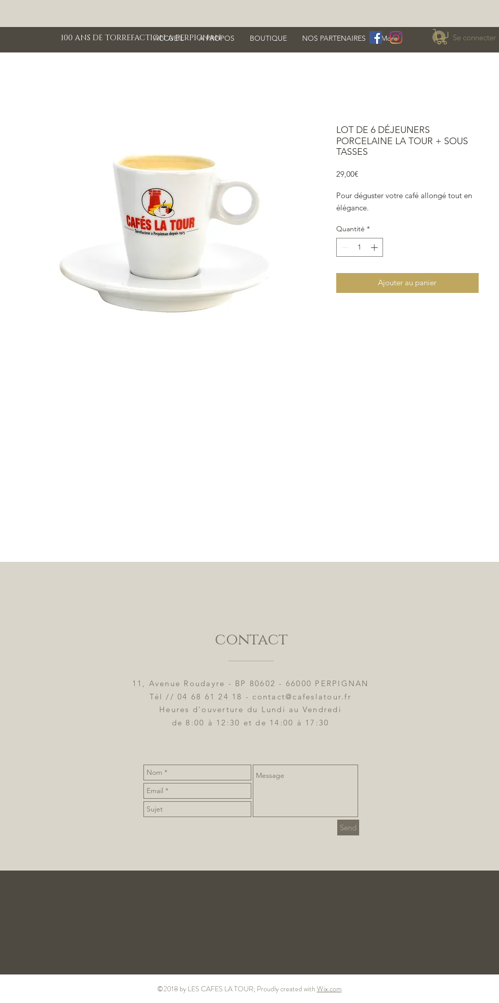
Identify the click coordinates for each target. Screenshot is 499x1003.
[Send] (348, 827)
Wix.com (329, 989)
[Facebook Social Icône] (375, 37)
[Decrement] (344, 247)
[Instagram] (396, 37)
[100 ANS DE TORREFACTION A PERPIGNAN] (142, 38)
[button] (442, 36)
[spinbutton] (359, 247)
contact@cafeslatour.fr (301, 696)
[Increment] (375, 247)
